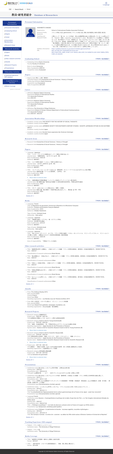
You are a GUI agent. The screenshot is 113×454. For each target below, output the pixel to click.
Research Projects (11, 65)
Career (7, 37)
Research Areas (10, 45)
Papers (7, 52)
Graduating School (11, 31)
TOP (10, 9)
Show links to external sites (37, 177)
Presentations (9, 68)
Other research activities (13, 58)
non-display (105, 58)
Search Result (19, 9)
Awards (7, 62)
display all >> (30, 196)
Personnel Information (12, 27)
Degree (7, 34)
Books (7, 55)
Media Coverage (10, 86)
